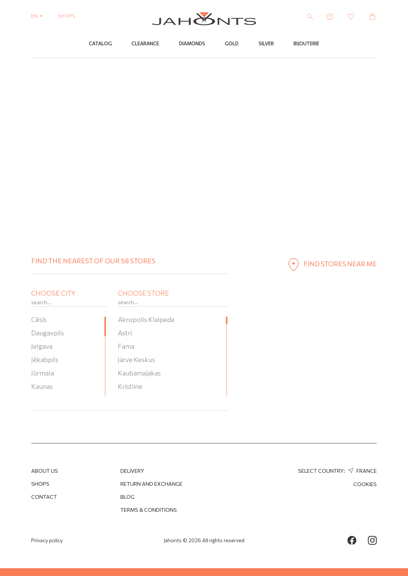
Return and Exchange (151, 484)
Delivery (132, 471)
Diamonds (192, 43)
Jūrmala (42, 373)
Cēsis (39, 319)
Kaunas (42, 386)
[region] (69, 356)
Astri (125, 332)
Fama (126, 346)
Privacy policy (47, 540)
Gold (232, 43)
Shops (40, 484)
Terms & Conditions (148, 510)
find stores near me (331, 264)
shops (66, 15)
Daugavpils (47, 332)
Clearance (145, 43)
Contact (44, 497)
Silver (266, 43)
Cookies (365, 484)
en (38, 15)
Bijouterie (306, 43)
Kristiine (130, 386)
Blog (127, 497)
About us (44, 471)
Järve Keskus (136, 359)
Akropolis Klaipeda (146, 319)
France (361, 471)
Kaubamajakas (139, 373)
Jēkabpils (44, 359)
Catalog (100, 43)
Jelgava (41, 346)
